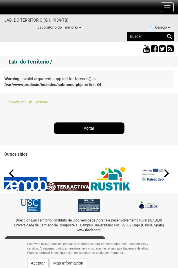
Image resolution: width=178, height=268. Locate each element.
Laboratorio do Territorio (59, 27)
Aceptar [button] (38, 263)
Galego (160, 27)
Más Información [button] (68, 263)
